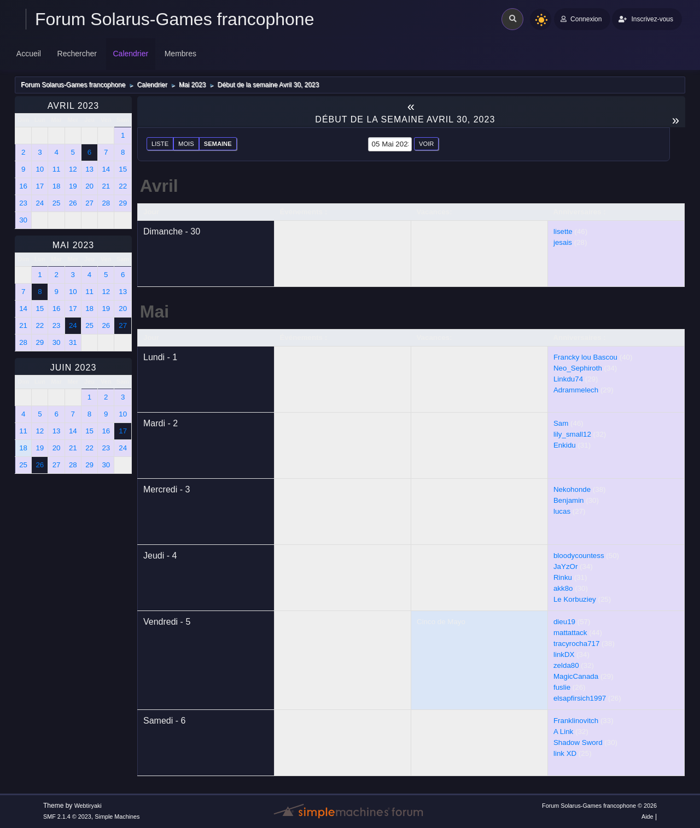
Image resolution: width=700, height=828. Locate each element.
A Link (563, 731)
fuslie (561, 687)
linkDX (564, 654)
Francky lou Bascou (585, 357)
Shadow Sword (578, 742)
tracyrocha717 (576, 643)
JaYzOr (565, 566)
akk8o (563, 588)
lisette (563, 231)
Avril (159, 186)
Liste (159, 143)
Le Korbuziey (574, 599)
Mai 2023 (73, 245)
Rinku (562, 577)
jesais (562, 242)
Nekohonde (572, 489)
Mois (186, 143)
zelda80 (566, 665)
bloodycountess (578, 555)
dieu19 (564, 622)
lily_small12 (572, 434)
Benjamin (568, 500)
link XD (564, 753)
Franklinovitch (575, 721)
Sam (560, 423)
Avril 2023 (74, 105)
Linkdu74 (568, 379)
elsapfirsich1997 (579, 698)
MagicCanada (575, 676)
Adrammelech (575, 390)
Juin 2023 (73, 367)
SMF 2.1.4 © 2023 (67, 816)
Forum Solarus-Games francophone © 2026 (599, 805)
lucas (561, 511)
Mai (154, 311)
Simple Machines (117, 816)
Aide (647, 816)
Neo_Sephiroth (577, 368)
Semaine (218, 143)
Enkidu (564, 445)
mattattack (570, 633)
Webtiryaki (88, 805)
